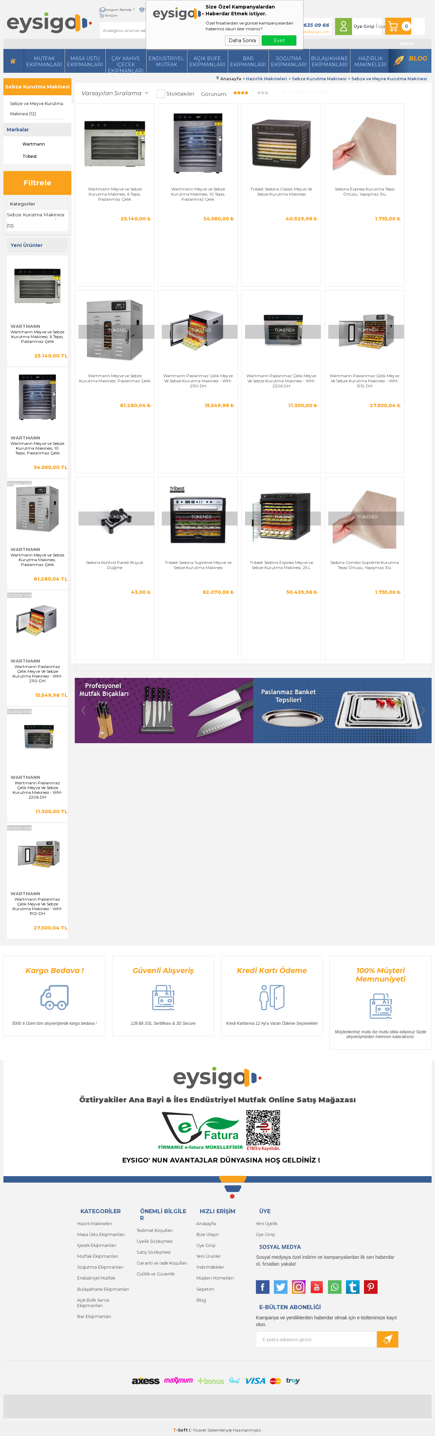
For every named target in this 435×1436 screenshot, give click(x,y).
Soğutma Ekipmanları (289, 56)
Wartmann (27, 144)
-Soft (181, 1427)
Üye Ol (377, 23)
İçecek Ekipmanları (96, 1242)
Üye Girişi (357, 23)
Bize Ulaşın (207, 1232)
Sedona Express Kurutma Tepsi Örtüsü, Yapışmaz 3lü (283, 169)
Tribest (23, 156)
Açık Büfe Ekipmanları (207, 56)
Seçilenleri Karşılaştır (306, 90)
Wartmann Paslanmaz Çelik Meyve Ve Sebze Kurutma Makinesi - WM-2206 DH (38, 788)
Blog (418, 52)
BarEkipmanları (248, 56)
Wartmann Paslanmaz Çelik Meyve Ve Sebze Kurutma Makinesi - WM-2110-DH (38, 672)
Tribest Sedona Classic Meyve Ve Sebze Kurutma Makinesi (223, 169)
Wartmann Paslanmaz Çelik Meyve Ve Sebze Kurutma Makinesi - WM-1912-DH (38, 905)
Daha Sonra (242, 40)
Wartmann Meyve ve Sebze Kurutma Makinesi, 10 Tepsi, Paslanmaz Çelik (37, 447)
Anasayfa (205, 1221)
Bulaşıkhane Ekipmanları (329, 56)
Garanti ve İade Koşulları (161, 1259)
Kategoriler (22, 203)
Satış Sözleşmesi (153, 1249)
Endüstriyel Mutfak (166, 56)
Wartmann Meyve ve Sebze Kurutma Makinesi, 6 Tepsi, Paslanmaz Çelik (37, 335)
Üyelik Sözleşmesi (154, 1238)
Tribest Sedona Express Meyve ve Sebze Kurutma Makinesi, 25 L (343, 292)
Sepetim (204, 1283)
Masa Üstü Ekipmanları (85, 56)
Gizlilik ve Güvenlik (155, 1269)
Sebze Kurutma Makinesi (37, 87)
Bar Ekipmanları (93, 1308)
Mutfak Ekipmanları (44, 56)
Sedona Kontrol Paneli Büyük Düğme (223, 289)
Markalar (18, 130)
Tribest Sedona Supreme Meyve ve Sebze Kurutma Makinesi (283, 292)
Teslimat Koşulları (154, 1228)
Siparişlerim (134, 9)
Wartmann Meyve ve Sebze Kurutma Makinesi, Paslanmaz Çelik (37, 558)
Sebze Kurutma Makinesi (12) (36, 220)
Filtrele (37, 183)
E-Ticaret (197, 1427)
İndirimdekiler (210, 1262)
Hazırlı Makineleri (94, 1221)
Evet (279, 40)
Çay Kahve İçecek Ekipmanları (126, 58)
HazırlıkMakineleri (370, 56)
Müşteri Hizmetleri (214, 1272)
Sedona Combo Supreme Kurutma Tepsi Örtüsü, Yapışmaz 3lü (403, 292)
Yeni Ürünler (208, 1252)
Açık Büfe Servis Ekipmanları (92, 1296)
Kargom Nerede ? (99, 9)
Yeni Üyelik (266, 1221)
